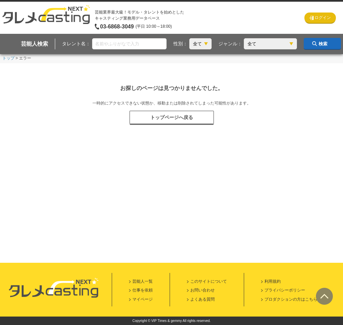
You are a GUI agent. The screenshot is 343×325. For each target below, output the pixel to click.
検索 (323, 43)
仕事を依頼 (142, 290)
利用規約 (272, 281)
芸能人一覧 (142, 281)
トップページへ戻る (171, 117)
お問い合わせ (202, 290)
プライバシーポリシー (284, 290)
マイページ (142, 299)
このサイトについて (208, 281)
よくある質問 (202, 299)
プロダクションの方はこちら (290, 299)
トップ (8, 58)
